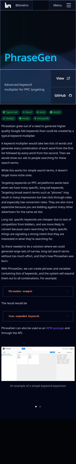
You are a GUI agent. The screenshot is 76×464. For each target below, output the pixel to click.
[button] (36, 406)
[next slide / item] (72, 378)
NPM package (55, 328)
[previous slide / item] (3, 378)
